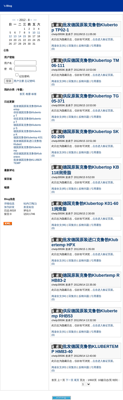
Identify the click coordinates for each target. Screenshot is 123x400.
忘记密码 (30, 81)
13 (15, 36)
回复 (72, 45)
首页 (22, 94)
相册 (28, 94)
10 (33, 32)
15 (24, 36)
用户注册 (19, 81)
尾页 (76, 380)
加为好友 (9, 207)
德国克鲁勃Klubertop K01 (28, 137)
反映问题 (84, 45)
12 (10, 36)
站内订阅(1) (30, 203)
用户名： (20, 63)
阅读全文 (58, 45)
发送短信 (29, 207)
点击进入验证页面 (102, 39)
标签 (34, 94)
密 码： (20, 68)
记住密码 (22, 76)
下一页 (69, 380)
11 (38, 32)
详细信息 (9, 203)
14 (19, 36)
